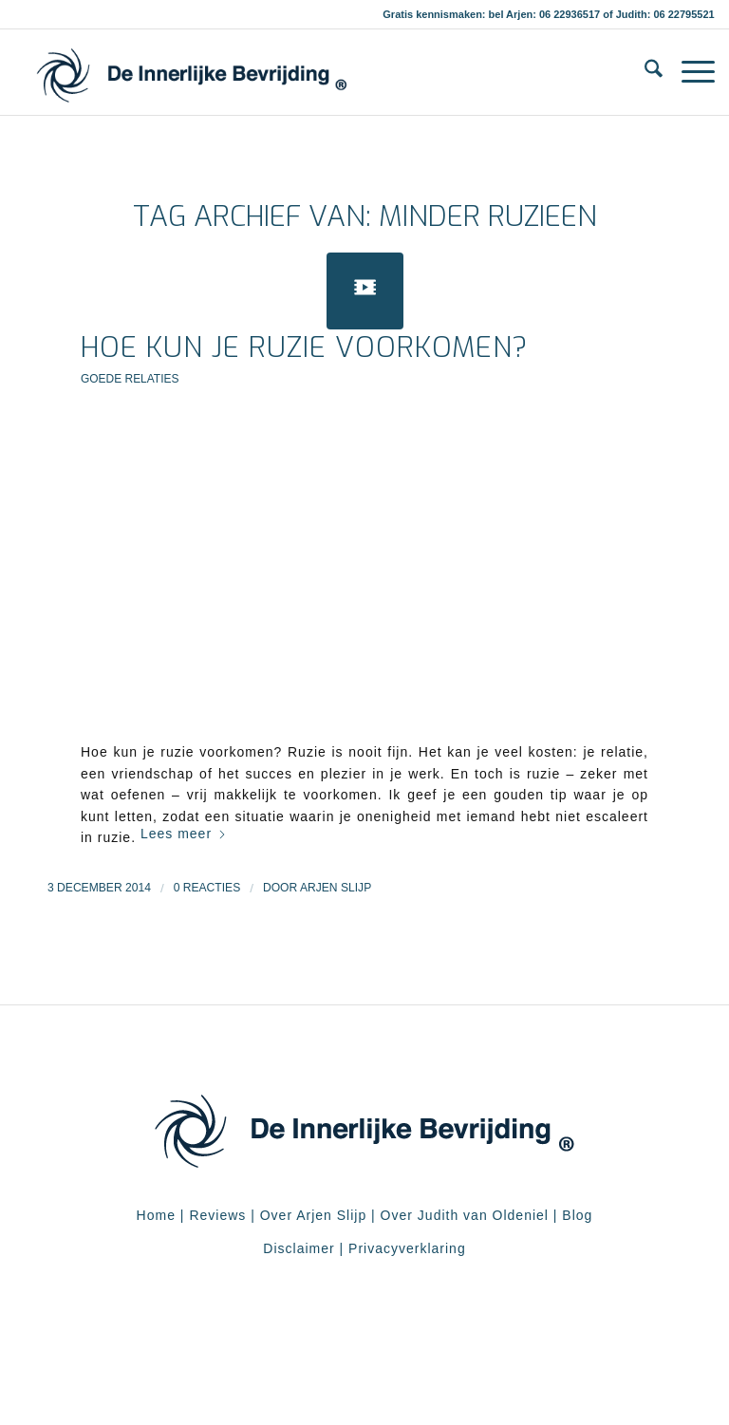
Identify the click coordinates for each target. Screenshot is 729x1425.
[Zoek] (644, 72)
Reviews (217, 1215)
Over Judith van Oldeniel (462, 1215)
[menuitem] (644, 72)
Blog (577, 1215)
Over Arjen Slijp (313, 1215)
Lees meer (183, 833)
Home (156, 1215)
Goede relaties (129, 378)
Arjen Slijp (335, 887)
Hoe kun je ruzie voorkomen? (305, 347)
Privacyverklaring (407, 1248)
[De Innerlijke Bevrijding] (191, 72)
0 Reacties (207, 887)
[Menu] (689, 72)
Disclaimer (298, 1248)
